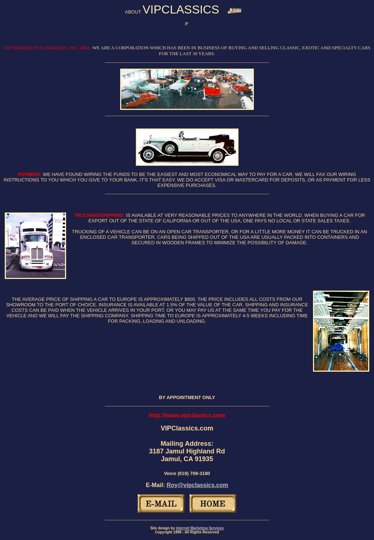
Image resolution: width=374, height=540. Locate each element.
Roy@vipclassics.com (197, 485)
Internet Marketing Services (200, 528)
